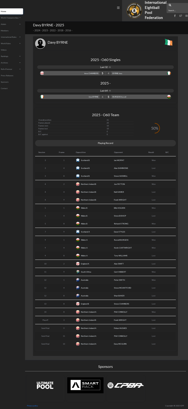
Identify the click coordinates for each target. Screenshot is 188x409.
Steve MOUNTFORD (127, 288)
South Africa (91, 272)
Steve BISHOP (125, 216)
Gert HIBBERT (125, 272)
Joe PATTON (124, 184)
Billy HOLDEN (124, 208)
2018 (65, 30)
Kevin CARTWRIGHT (128, 248)
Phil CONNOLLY (125, 312)
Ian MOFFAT (124, 160)
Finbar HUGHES (125, 328)
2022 (57, 30)
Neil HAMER (124, 192)
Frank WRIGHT (125, 200)
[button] (124, 13)
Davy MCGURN (125, 344)
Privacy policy (42, 406)
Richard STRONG (126, 224)
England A (90, 264)
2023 (50, 30)
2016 (73, 30)
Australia (89, 280)
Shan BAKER (124, 296)
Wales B (89, 208)
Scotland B (90, 160)
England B (90, 304)
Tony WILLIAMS (125, 255)
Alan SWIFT (124, 264)
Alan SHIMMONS (126, 168)
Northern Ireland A (93, 312)
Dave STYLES (124, 232)
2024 (42, 30)
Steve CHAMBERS (126, 304)
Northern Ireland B (93, 184)
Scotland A (90, 232)
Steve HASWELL (125, 176)
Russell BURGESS (126, 240)
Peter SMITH (124, 280)
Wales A (89, 240)
